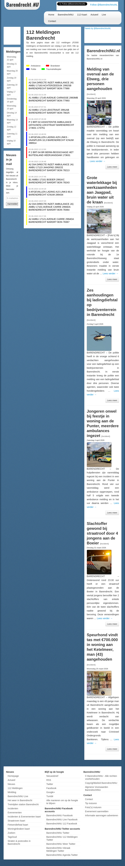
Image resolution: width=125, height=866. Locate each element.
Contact (52, 21)
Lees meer (112, 167)
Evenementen (15, 812)
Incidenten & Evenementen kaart (24, 816)
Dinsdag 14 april (12, 114)
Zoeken (11, 833)
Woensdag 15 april (11, 107)
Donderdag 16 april (11, 100)
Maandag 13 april (12, 121)
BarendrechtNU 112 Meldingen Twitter (62, 838)
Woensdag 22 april (11, 58)
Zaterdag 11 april (12, 135)
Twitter (49, 784)
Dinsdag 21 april (12, 65)
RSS (48, 780)
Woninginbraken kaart (19, 828)
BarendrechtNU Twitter (57, 833)
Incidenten (13, 808)
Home (51, 14)
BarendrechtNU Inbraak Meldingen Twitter (58, 849)
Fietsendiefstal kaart (18, 824)
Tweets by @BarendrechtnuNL (97, 28)
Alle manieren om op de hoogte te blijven (62, 802)
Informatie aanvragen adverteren (101, 815)
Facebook (51, 788)
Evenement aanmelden (96, 811)
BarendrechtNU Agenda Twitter (62, 855)
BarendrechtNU (66, 14)
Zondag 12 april (11, 128)
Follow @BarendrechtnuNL (104, 4)
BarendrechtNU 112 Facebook (61, 823)
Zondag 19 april (11, 79)
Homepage (13, 776)
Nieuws (11, 784)
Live (104, 14)
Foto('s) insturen (93, 807)
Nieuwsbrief (52, 776)
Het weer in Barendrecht (20, 800)
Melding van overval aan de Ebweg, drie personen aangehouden (100, 79)
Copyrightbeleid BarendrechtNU (101, 783)
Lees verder (97, 161)
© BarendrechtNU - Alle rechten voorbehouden (101, 777)
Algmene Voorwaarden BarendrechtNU (96, 788)
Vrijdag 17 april (11, 93)
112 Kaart (82, 14)
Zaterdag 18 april (12, 86)
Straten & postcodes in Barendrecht (19, 842)
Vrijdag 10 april (11, 142)
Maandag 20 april (12, 72)
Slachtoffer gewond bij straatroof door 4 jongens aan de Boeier (102, 533)
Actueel (94, 14)
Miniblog (12, 792)
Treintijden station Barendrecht (23, 804)
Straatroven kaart (16, 820)
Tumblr (49, 796)
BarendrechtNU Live (18, 796)
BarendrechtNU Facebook (59, 815)
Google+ (50, 792)
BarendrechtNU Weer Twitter (60, 844)
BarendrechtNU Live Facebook (61, 819)
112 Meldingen (15, 788)
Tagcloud (12, 837)
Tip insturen (91, 803)
